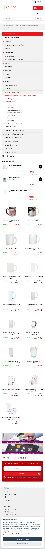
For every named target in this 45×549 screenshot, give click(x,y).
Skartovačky (9, 56)
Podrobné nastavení (22, 534)
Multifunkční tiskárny (12, 38)
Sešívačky (8, 70)
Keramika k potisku (12, 105)
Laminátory (9, 52)
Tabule (7, 74)
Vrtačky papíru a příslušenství (15, 134)
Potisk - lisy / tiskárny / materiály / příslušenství (26, 25)
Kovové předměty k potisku (13, 110)
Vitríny (7, 81)
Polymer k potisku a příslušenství (15, 118)
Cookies (7, 500)
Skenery (8, 49)
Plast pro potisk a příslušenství (14, 112)
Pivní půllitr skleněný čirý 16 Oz (18, 190)
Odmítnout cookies (22, 543)
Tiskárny (8, 41)
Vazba (7, 63)
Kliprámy (8, 88)
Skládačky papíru (11, 145)
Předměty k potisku (8, 28)
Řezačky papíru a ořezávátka (14, 59)
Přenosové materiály (11, 126)
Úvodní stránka (8, 25)
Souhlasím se (22, 478)
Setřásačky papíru (11, 141)
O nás (6, 491)
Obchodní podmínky (10, 494)
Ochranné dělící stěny (12, 92)
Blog (5, 497)
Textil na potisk (11, 115)
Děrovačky (8, 67)
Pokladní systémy (11, 85)
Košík (41, 13)
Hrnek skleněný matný (15, 165)
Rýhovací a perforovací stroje (15, 130)
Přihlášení (40, 2)
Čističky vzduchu (10, 152)
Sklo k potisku (10, 107)
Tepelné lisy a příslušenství (12, 99)
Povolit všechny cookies (22, 539)
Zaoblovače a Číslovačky (13, 138)
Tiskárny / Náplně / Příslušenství (14, 124)
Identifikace (9, 148)
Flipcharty (8, 78)
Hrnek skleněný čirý (14, 177)
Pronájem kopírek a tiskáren (14, 45)
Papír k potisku (10, 120)
